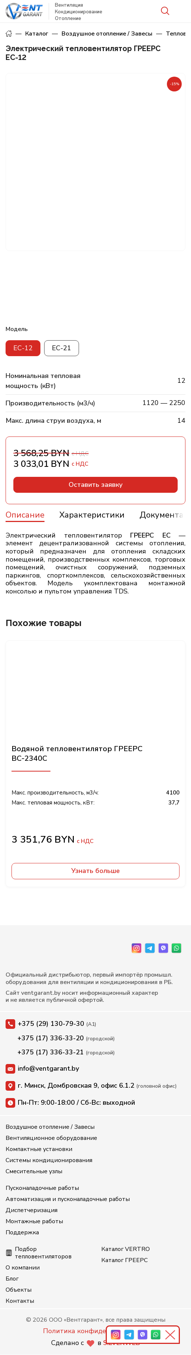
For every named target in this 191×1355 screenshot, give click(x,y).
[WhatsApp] (176, 948)
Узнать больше (95, 870)
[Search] (165, 11)
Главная (9, 33)
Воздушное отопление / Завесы (107, 34)
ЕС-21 (61, 348)
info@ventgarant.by (42, 1069)
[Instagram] (136, 948)
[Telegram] (150, 948)
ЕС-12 (23, 348)
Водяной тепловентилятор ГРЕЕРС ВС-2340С (76, 753)
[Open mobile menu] (181, 11)
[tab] (25, 514)
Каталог (36, 34)
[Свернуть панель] (172, 1334)
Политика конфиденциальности (95, 1330)
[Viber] (163, 948)
